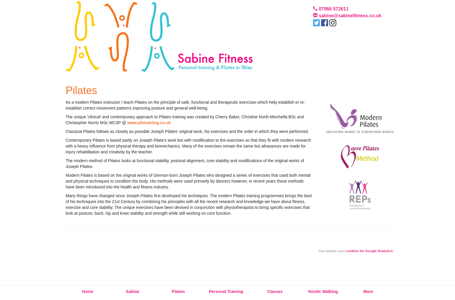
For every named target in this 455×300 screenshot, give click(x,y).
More (368, 291)
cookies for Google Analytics (369, 251)
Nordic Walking (323, 291)
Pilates (178, 291)
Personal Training (226, 291)
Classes (275, 291)
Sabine (132, 291)
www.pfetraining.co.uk (149, 122)
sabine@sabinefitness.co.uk (350, 15)
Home (87, 291)
